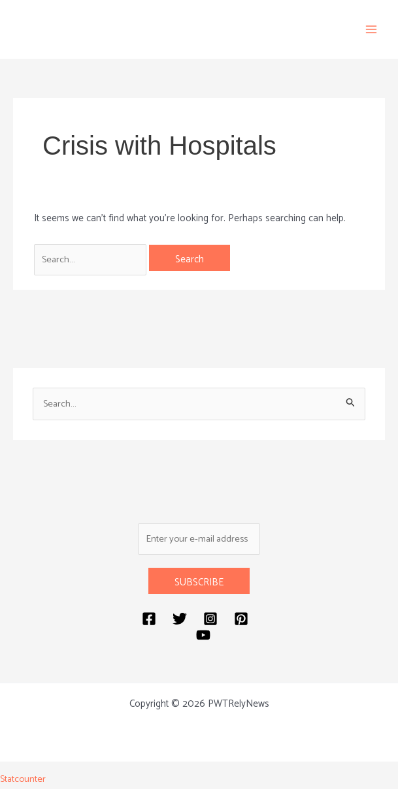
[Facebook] (149, 620)
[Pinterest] (241, 620)
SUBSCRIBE (199, 584)
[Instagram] (210, 620)
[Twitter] (180, 620)
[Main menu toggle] (371, 30)
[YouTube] (203, 637)
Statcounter (24, 780)
